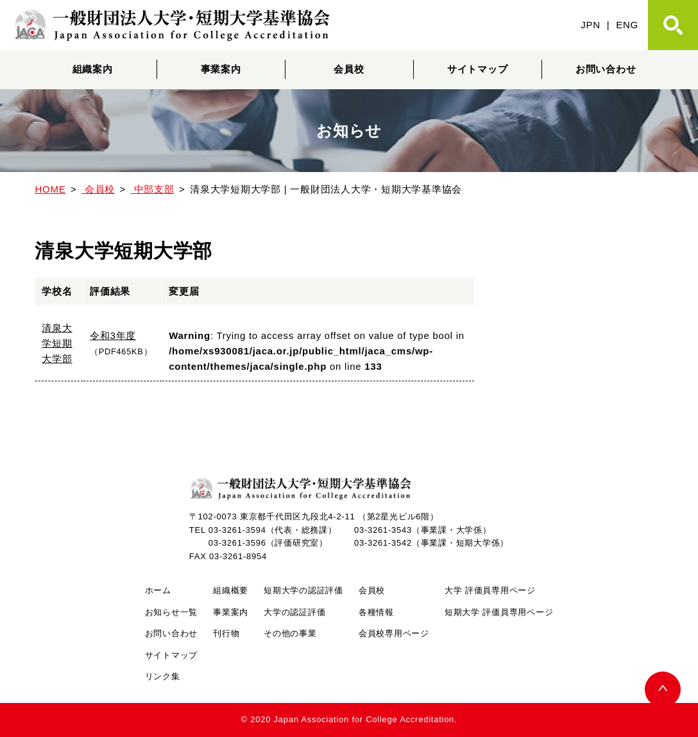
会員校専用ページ (394, 633)
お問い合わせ (605, 69)
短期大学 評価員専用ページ (499, 612)
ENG (627, 24)
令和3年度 (113, 335)
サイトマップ (477, 69)
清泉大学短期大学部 (57, 343)
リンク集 (162, 676)
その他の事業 (290, 633)
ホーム (158, 590)
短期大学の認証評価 (303, 590)
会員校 (349, 69)
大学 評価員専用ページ (490, 590)
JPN (590, 24)
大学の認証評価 (294, 612)
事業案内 (221, 69)
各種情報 (376, 612)
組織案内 (92, 69)
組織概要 (230, 590)
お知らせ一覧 (171, 612)
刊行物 (226, 633)
